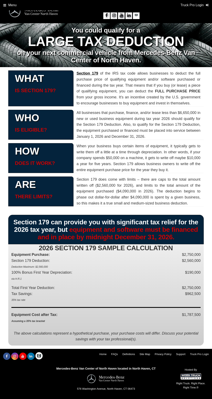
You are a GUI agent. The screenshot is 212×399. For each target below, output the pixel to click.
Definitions (128, 354)
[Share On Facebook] (106, 15)
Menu (10, 5)
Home (103, 354)
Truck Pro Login (199, 354)
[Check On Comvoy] (136, 15)
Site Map (145, 354)
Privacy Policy (163, 354)
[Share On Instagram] (114, 15)
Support (181, 354)
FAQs (114, 354)
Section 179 (87, 73)
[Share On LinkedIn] (128, 15)
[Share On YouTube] (121, 15)
